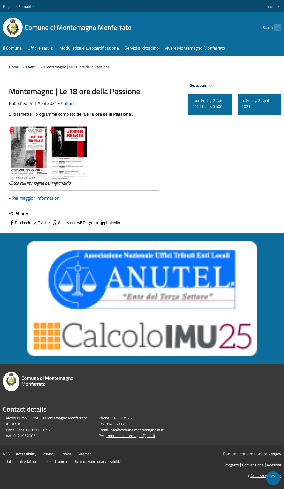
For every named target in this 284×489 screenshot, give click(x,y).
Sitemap (84, 454)
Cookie (66, 454)
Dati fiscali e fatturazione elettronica (36, 461)
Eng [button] (274, 6)
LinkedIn (110, 223)
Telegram (87, 223)
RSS (6, 454)
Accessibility (26, 454)
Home (14, 67)
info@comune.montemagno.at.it (137, 430)
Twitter (41, 223)
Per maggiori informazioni (36, 198)
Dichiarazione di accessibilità (97, 461)
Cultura (68, 103)
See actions (201, 86)
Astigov (274, 454)
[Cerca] (275, 27)
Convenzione (253, 465)
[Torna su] (273, 478)
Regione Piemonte (18, 6)
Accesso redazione (265, 476)
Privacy (48, 454)
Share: (18, 213)
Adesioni (274, 465)
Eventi (31, 67)
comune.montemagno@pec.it (130, 436)
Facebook (19, 223)
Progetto (231, 465)
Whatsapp (63, 223)
